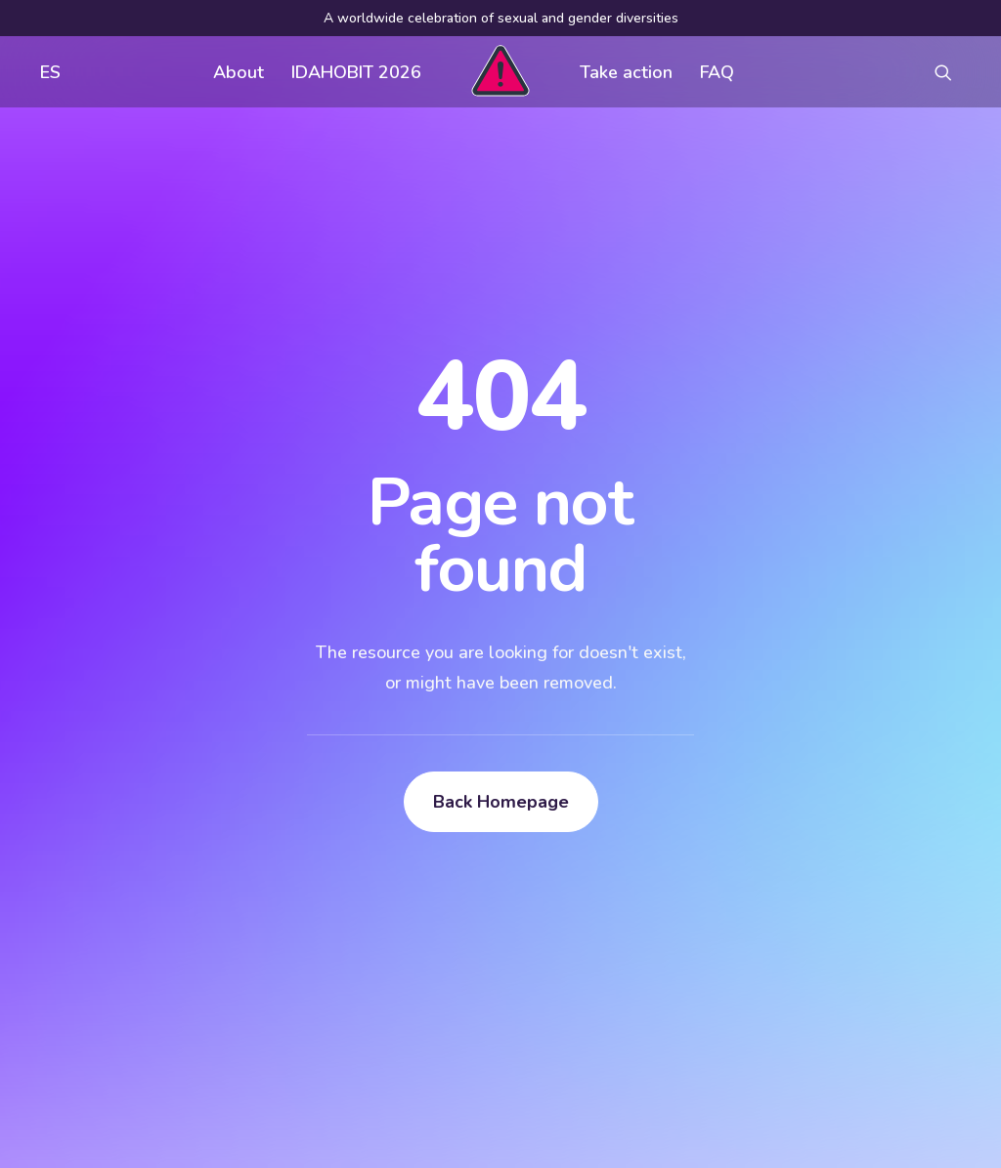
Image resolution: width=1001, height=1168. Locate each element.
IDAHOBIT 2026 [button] (356, 72)
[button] (952, 71)
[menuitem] (46, 71)
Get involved (451, 853)
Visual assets (656, 853)
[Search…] (163, 1013)
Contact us (443, 931)
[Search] (163, 1013)
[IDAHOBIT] (500, 72)
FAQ (717, 72)
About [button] (238, 72)
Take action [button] (626, 72)
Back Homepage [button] (501, 570)
